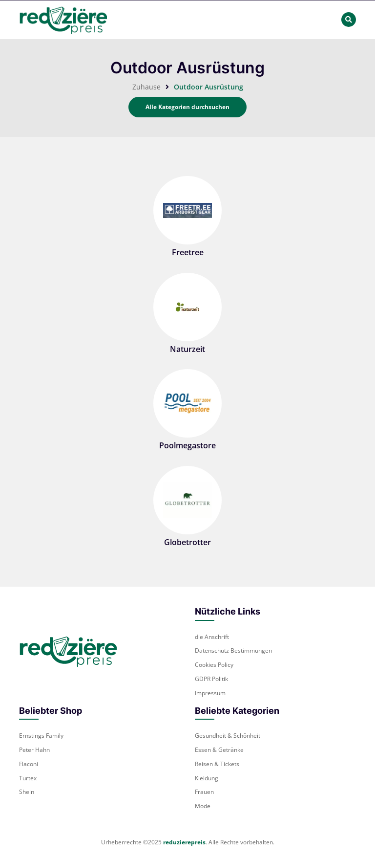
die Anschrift (212, 637)
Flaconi (28, 764)
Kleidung (206, 778)
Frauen (204, 792)
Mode (202, 806)
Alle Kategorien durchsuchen (187, 107)
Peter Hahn (34, 750)
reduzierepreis (184, 842)
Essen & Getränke (219, 750)
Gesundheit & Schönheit (227, 735)
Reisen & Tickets (217, 764)
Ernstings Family (41, 735)
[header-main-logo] (63, 19)
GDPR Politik (211, 679)
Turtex (28, 778)
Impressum (210, 693)
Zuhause (146, 86)
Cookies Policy (214, 665)
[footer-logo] (68, 650)
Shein (26, 792)
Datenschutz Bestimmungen (233, 650)
